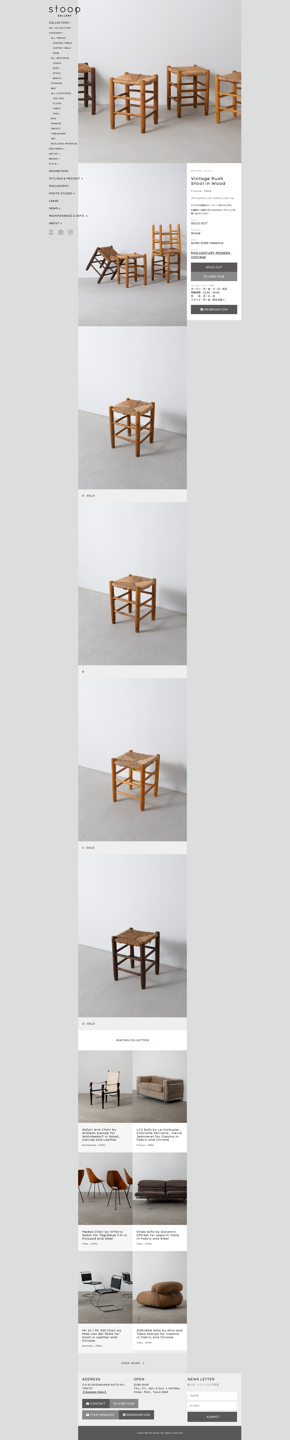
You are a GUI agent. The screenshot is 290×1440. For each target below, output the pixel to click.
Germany (87, 1346)
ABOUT (54, 223)
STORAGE (56, 83)
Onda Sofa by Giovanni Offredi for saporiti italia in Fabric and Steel (158, 1235)
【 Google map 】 (94, 1391)
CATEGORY (55, 33)
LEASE (54, 200)
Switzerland (89, 1145)
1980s (150, 1145)
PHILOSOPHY (59, 185)
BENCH (57, 78)
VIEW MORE (130, 1363)
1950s (94, 1243)
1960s (207, 191)
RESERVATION (216, 309)
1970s (148, 1243)
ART (53, 138)
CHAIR (57, 63)
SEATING (196, 171)
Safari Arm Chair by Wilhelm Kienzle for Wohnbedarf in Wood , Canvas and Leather (101, 1135)
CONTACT (98, 1403)
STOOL (57, 73)
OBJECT (56, 128)
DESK (56, 53)
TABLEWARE (58, 133)
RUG (53, 118)
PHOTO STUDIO (60, 193)
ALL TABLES (58, 38)
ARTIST (53, 153)
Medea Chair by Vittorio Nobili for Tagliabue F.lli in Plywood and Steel (104, 1235)
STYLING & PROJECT (64, 178)
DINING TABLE (62, 43)
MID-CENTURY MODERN (210, 253)
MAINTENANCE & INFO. (67, 215)
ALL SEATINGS (60, 58)
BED (53, 88)
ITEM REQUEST (102, 1415)
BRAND (53, 158)
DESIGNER (55, 148)
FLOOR (57, 103)
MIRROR (56, 123)
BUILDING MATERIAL (64, 143)
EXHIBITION (58, 171)
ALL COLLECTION (60, 28)
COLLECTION (59, 22)
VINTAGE (198, 257)
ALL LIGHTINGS (61, 93)
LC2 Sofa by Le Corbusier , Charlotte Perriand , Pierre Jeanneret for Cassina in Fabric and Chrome (159, 1135)
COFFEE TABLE (62, 48)
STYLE (53, 164)
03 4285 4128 (214, 276)
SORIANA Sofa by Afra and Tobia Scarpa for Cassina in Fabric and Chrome (159, 1334)
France (196, 191)
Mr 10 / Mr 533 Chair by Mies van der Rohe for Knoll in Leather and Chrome (101, 1335)
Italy (85, 1243)
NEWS (53, 208)
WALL (56, 113)
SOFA (56, 68)
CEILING (58, 98)
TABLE (57, 108)
